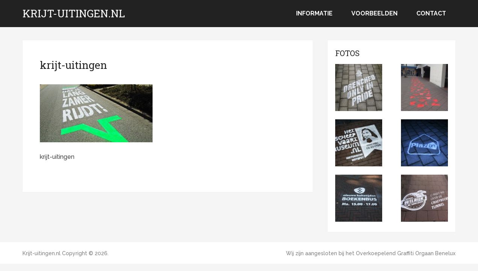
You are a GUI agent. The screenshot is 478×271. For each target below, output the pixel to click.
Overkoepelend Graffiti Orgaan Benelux (405, 253)
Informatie (314, 13)
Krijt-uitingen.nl (74, 13)
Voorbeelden (374, 13)
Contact (431, 13)
